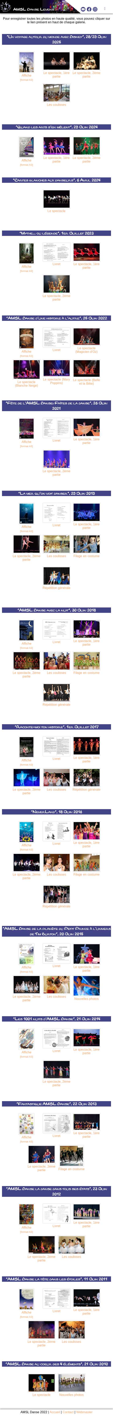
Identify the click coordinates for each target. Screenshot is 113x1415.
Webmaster (84, 1412)
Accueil (55, 1412)
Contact (68, 1412)
